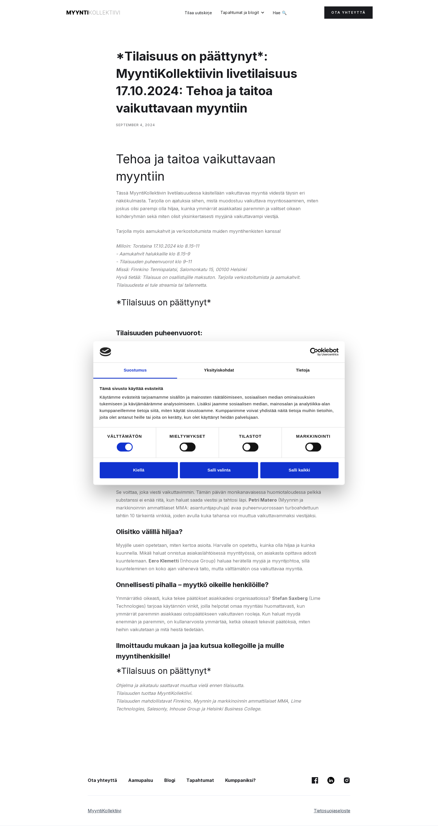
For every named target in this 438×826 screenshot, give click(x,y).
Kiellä (138, 470)
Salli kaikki (299, 470)
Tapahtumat (200, 780)
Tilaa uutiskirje (198, 12)
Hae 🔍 (280, 12)
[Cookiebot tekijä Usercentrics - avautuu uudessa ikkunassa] (314, 352)
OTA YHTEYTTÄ (348, 12)
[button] (242, 12)
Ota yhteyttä (102, 780)
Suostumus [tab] (135, 370)
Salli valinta (219, 470)
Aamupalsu (140, 780)
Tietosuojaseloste (332, 810)
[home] (93, 13)
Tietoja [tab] (303, 370)
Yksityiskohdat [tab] (219, 370)
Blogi (169, 780)
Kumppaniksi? (240, 780)
